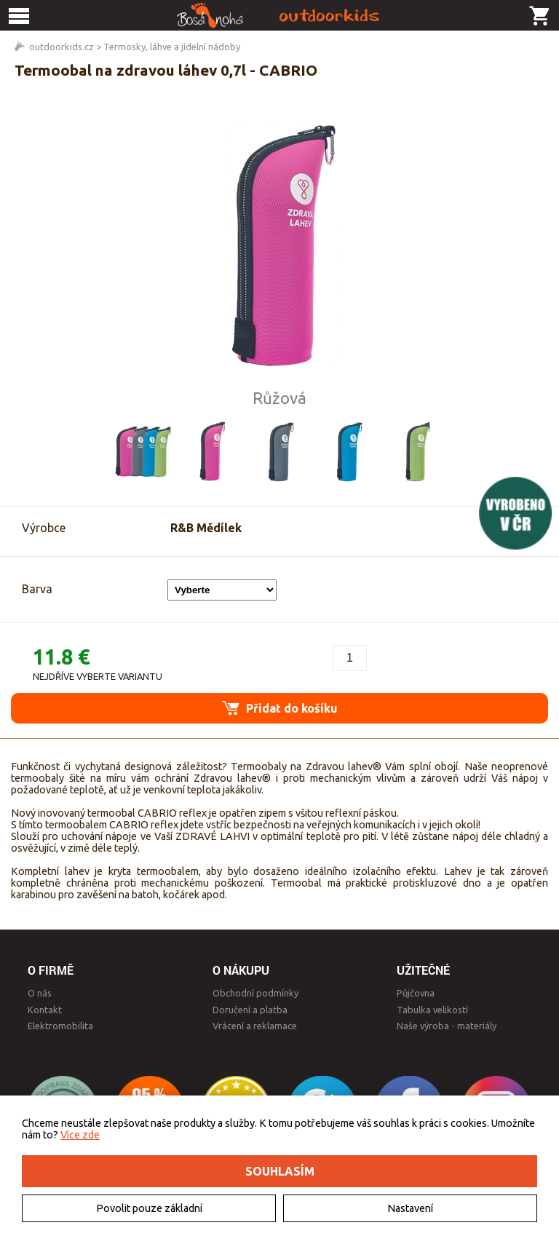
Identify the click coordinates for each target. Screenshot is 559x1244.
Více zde (80, 1135)
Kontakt (45, 1010)
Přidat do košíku (280, 708)
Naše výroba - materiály (446, 1026)
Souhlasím (279, 1171)
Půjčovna (416, 993)
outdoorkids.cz (61, 46)
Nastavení (410, 1208)
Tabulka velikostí (432, 1010)
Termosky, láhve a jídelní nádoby (171, 46)
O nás (40, 993)
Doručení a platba (250, 1010)
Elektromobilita (60, 1026)
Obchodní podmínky (255, 993)
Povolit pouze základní (149, 1208)
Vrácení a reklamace (255, 1026)
